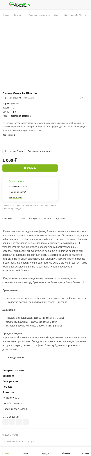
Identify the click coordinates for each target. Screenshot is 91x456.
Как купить (34, 218)
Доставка (60, 218)
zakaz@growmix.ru (12, 403)
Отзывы (21, 218)
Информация (10, 381)
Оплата (48, 218)
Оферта (30, 441)
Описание (7, 218)
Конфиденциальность (13, 441)
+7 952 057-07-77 (11, 397)
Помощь (7, 386)
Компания (8, 376)
